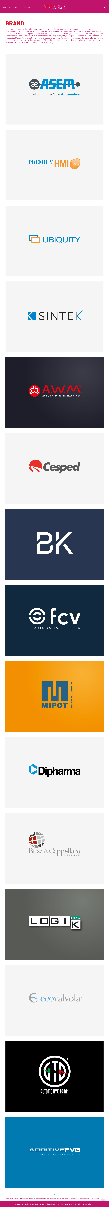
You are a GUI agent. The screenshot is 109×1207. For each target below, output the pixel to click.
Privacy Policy (77, 1204)
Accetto (84, 1204)
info (10, 7)
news (29, 7)
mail (24, 7)
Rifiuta (89, 1204)
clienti (15, 7)
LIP (20, 7)
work (4, 7)
